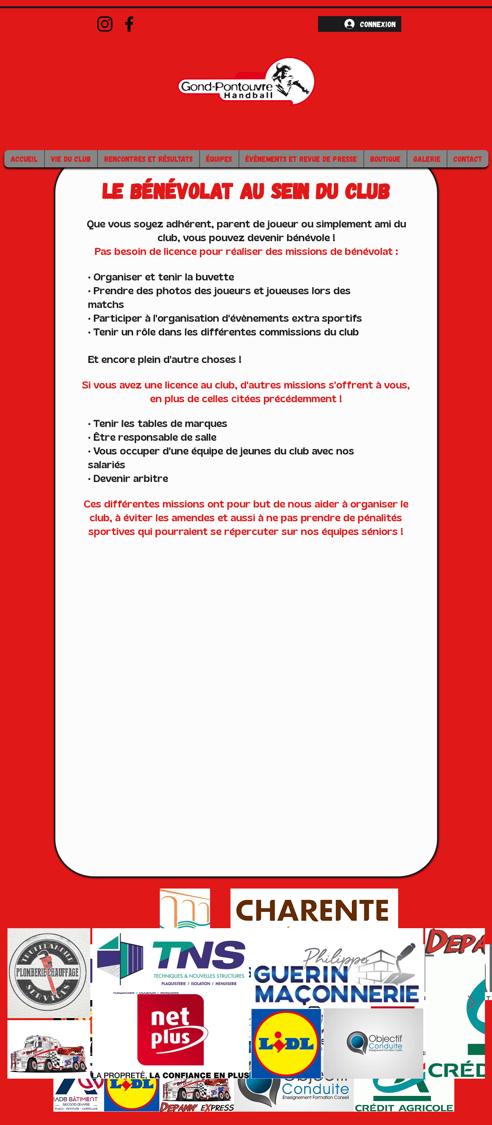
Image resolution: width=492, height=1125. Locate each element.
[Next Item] (471, 1003)
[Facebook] (129, 24)
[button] (70, 158)
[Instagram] (105, 24)
